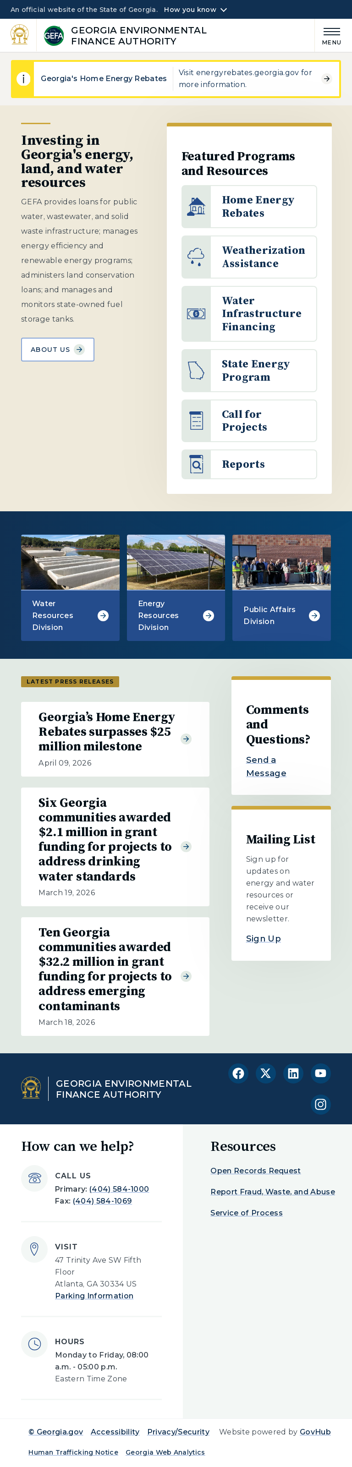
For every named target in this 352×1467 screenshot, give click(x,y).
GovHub (315, 1432)
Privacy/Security (178, 1432)
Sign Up (263, 939)
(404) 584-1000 (119, 1189)
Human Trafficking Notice (73, 1452)
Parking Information (94, 1296)
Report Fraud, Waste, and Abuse (272, 1192)
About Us (58, 349)
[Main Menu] (328, 35)
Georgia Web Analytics (165, 1452)
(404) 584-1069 (102, 1201)
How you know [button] (190, 9)
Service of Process (246, 1213)
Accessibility (115, 1432)
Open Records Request (255, 1170)
